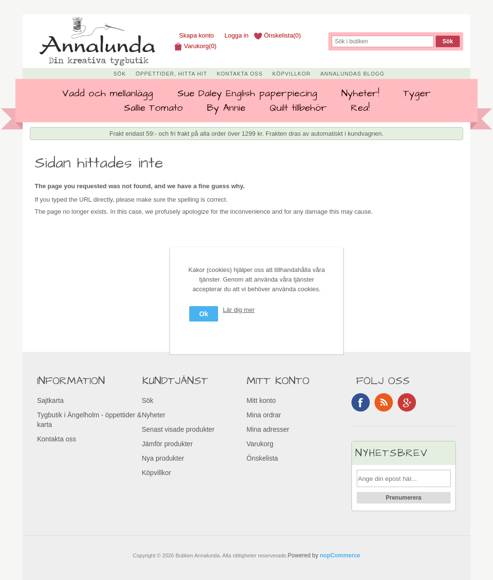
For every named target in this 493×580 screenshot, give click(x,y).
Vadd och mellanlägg (107, 93)
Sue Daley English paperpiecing (247, 93)
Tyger (417, 93)
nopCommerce (340, 555)
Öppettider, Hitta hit (172, 74)
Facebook (360, 402)
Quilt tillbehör (298, 108)
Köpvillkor (291, 74)
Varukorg (259, 444)
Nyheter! (360, 93)
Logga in (236, 35)
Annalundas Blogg (352, 74)
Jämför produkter (167, 444)
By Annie (226, 108)
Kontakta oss (239, 74)
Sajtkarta (50, 400)
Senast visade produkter (178, 429)
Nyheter (154, 415)
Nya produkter (163, 458)
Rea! (360, 108)
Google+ (407, 402)
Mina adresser (267, 429)
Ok (203, 314)
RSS (384, 402)
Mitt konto (261, 400)
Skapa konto (196, 35)
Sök (119, 74)
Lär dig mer (239, 309)
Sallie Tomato (153, 108)
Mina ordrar (263, 415)
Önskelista (262, 458)
